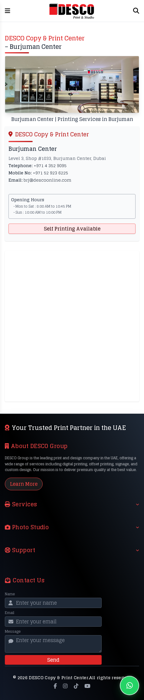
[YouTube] (87, 686)
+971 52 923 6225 (50, 173)
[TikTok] (76, 686)
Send (53, 660)
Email (9, 612)
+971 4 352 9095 (50, 165)
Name (10, 594)
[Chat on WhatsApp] (129, 685)
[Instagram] (65, 686)
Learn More (24, 484)
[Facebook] (55, 686)
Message (13, 631)
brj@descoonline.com (47, 180)
